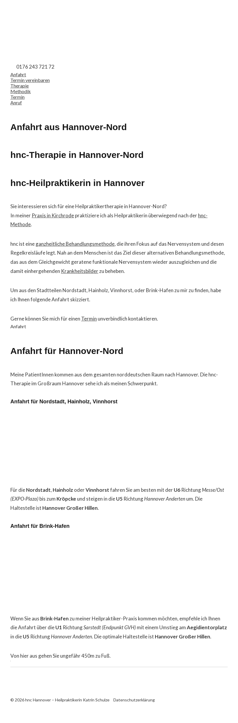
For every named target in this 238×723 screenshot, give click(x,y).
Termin (89, 319)
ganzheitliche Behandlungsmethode (75, 244)
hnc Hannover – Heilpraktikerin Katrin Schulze (40, 27)
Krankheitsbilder (79, 271)
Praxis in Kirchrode (53, 215)
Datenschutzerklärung (134, 699)
